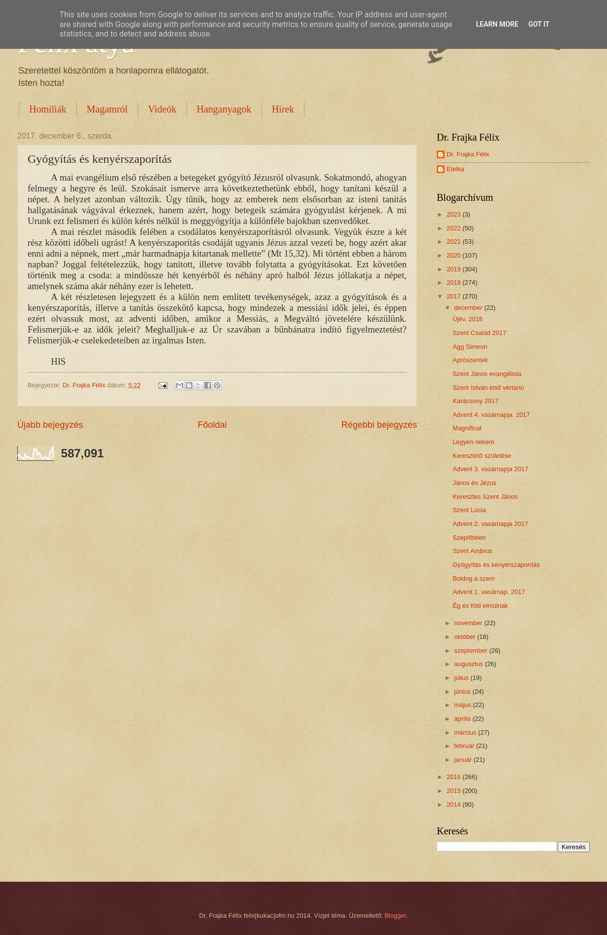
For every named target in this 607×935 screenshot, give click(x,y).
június (463, 691)
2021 (454, 241)
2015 (454, 790)
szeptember (471, 650)
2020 (454, 255)
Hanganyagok (224, 109)
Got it (538, 24)
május (463, 705)
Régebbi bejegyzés (379, 425)
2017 (454, 296)
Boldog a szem (473, 578)
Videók (162, 109)
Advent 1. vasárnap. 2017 (489, 592)
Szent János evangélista (487, 373)
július (462, 677)
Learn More (497, 24)
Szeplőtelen (469, 537)
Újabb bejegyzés (50, 425)
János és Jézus (474, 482)
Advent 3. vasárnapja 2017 (490, 469)
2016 (454, 777)
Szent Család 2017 (479, 333)
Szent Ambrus (472, 551)
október (465, 636)
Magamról (107, 109)
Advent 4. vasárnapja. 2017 (491, 414)
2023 (454, 214)
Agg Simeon (470, 346)
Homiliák (48, 109)
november (469, 623)
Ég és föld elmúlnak (480, 605)
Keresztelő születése (482, 455)
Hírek (283, 109)
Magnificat (467, 428)
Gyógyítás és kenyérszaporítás (496, 564)
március (466, 732)
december (469, 307)
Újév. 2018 (468, 319)
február (465, 745)
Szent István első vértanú (488, 387)
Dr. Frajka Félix (468, 154)
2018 (454, 282)
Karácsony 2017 (475, 401)
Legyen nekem (473, 442)
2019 (454, 269)
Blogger (395, 915)
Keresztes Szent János (485, 496)
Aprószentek (470, 360)
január (463, 759)
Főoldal (212, 425)
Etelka (455, 169)
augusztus (469, 664)
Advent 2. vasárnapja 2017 (490, 523)
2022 (454, 228)
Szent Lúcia (469, 510)
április (463, 718)
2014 (454, 804)
